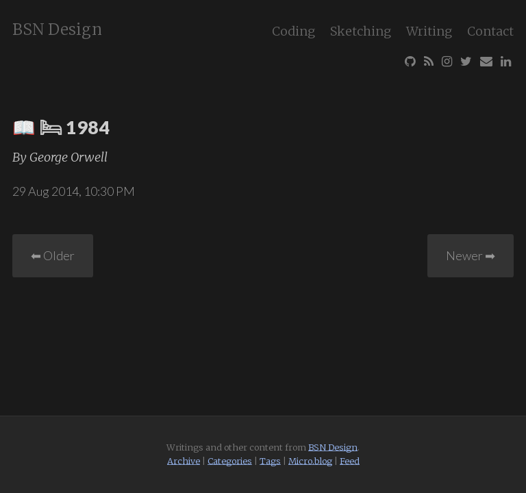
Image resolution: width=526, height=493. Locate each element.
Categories (230, 460)
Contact (490, 31)
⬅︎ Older (53, 255)
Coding (293, 31)
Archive (183, 460)
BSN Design (57, 29)
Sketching (360, 31)
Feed (350, 460)
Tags (270, 460)
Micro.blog (310, 460)
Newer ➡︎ (470, 255)
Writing (429, 31)
